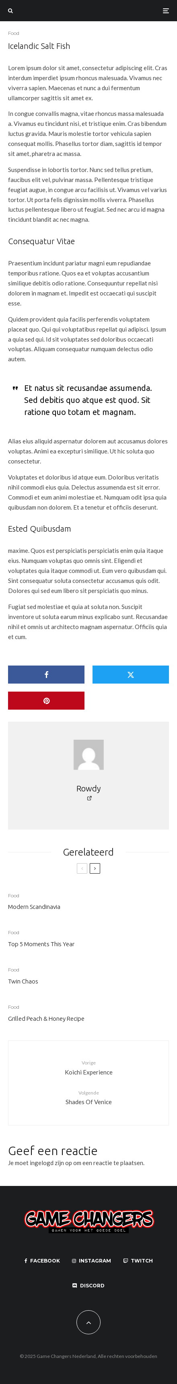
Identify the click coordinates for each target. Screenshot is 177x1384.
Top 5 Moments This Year (41, 944)
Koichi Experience (88, 1067)
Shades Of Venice (88, 1097)
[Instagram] (91, 1260)
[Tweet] (131, 675)
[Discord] (88, 1285)
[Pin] (46, 701)
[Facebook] (42, 1260)
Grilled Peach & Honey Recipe (46, 1018)
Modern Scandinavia (34, 906)
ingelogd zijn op (51, 1162)
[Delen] (46, 675)
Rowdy (88, 788)
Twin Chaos (23, 981)
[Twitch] (138, 1260)
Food (13, 33)
